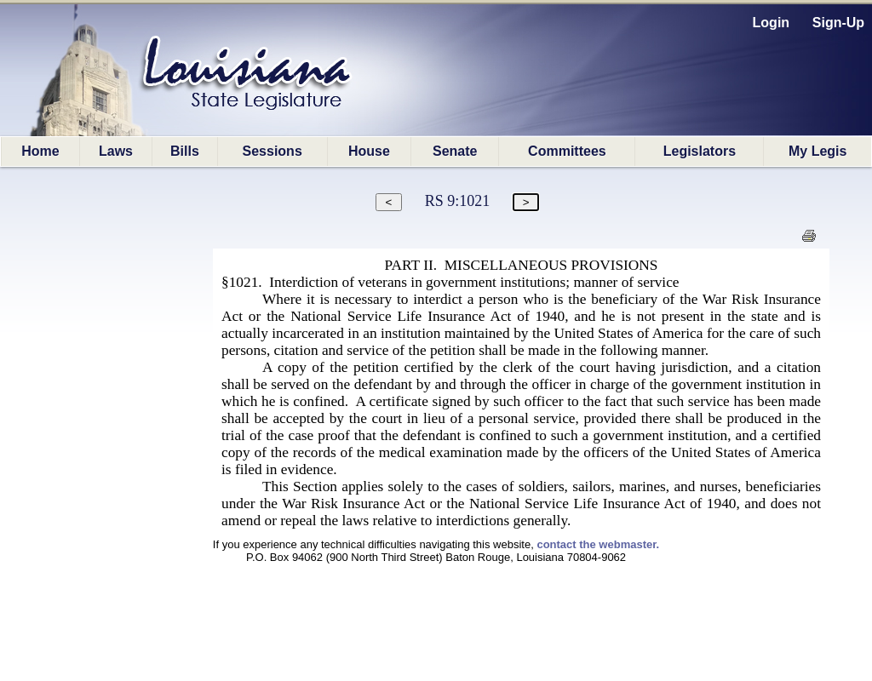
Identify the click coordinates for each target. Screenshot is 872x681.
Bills (184, 151)
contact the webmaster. (597, 544)
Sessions (272, 151)
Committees (567, 151)
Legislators (699, 151)
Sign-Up (838, 22)
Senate (455, 151)
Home (40, 151)
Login (771, 22)
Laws (116, 151)
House (369, 151)
